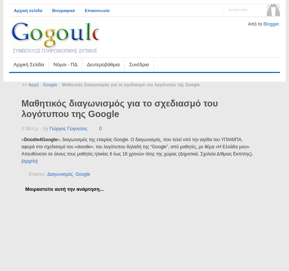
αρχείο (29, 161)
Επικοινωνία (97, 10)
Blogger (271, 24)
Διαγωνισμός (60, 174)
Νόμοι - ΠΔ (65, 64)
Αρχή (34, 85)
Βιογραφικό (63, 10)
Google (50, 85)
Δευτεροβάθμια (103, 64)
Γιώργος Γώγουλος (68, 128)
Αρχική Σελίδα (29, 64)
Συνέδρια (139, 64)
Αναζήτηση (273, 10)
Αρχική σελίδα (28, 10)
